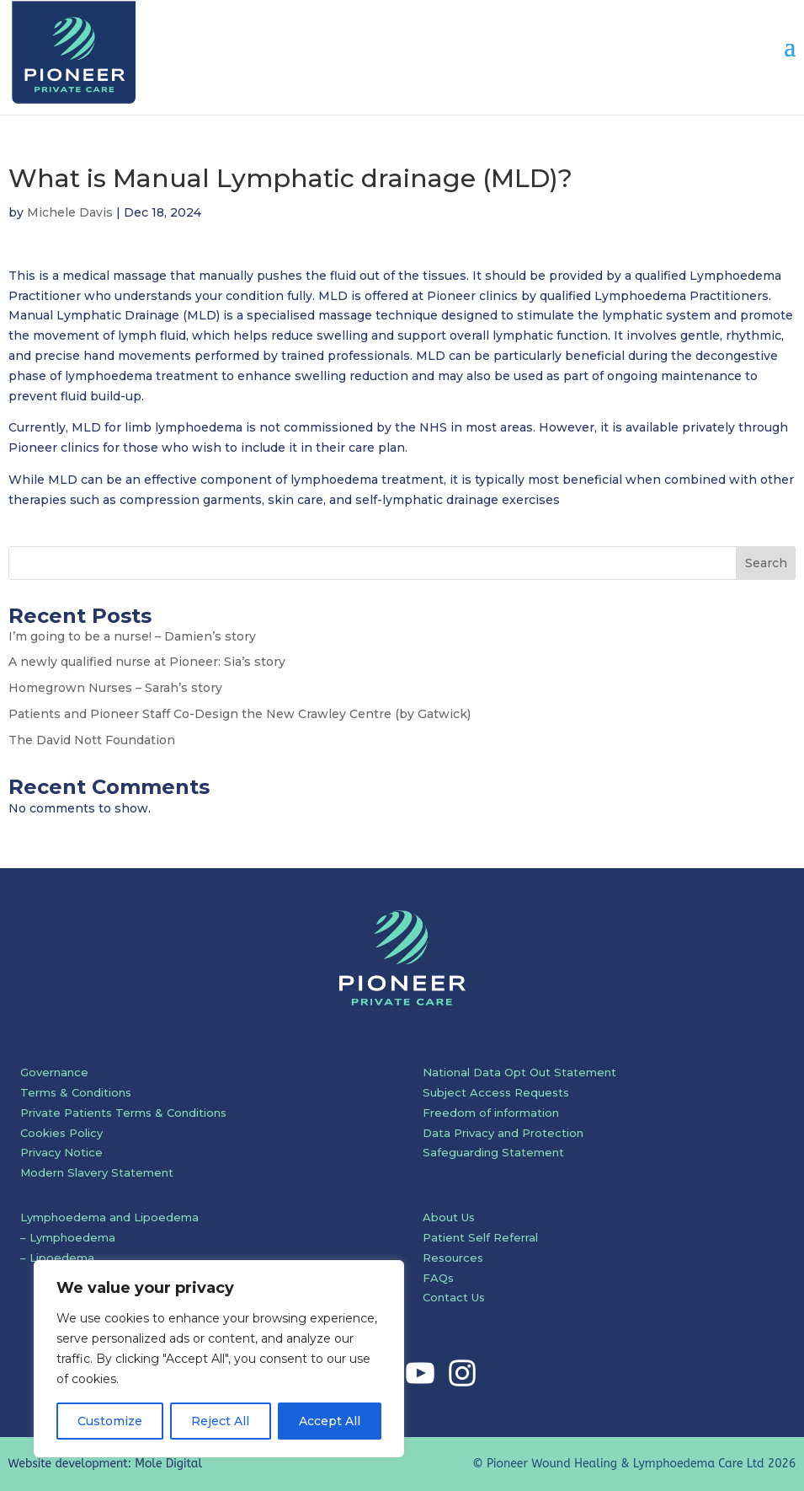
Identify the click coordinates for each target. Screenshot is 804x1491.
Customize (109, 1421)
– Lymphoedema (67, 1237)
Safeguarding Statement (493, 1152)
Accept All (329, 1421)
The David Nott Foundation (91, 740)
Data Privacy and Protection (503, 1133)
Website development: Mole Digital (105, 1463)
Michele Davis (70, 212)
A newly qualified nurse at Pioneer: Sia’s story (146, 661)
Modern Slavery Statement (96, 1172)
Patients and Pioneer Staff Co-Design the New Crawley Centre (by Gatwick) (239, 713)
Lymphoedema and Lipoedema (109, 1217)
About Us (449, 1217)
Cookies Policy (61, 1133)
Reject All (220, 1421)
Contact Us (454, 1297)
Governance (54, 1072)
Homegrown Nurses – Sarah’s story (115, 687)
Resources (453, 1257)
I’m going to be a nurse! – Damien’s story (132, 636)
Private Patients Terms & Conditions (123, 1112)
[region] (219, 1358)
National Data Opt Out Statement (519, 1072)
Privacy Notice (61, 1152)
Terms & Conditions (75, 1092)
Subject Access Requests (496, 1092)
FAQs (438, 1278)
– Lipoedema (57, 1257)
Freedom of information (491, 1112)
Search (766, 563)
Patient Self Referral (480, 1237)
